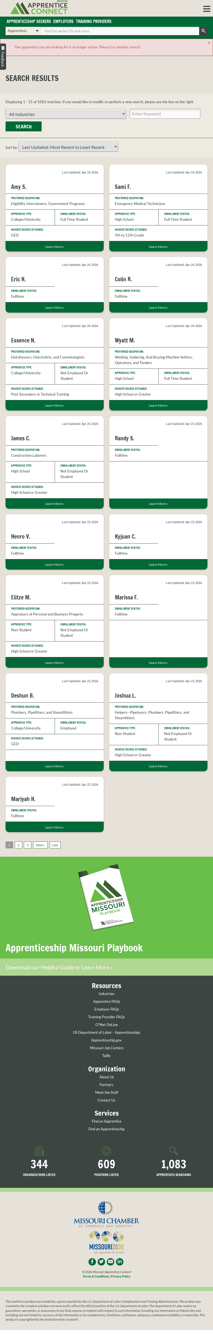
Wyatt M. (125, 340)
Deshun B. (22, 696)
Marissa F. (126, 597)
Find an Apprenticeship (106, 1139)
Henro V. (21, 537)
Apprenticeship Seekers (29, 21)
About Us (106, 1087)
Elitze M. (21, 597)
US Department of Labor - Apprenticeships (106, 1042)
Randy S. (125, 438)
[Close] (209, 42)
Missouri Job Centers (106, 1058)
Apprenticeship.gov (106, 1050)
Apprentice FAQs (106, 1011)
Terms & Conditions (96, 1286)
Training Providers (93, 21)
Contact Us (106, 1110)
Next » (40, 845)
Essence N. (23, 340)
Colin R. (123, 279)
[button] (207, 8)
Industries (107, 1004)
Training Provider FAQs (106, 1027)
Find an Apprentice (106, 1131)
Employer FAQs (106, 1019)
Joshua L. (125, 696)
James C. (20, 438)
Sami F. (123, 187)
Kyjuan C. (125, 537)
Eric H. (18, 279)
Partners (106, 1095)
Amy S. (19, 187)
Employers (63, 21)
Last (55, 845)
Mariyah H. (23, 799)
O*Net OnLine (106, 1035)
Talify (106, 1066)
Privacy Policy (120, 1286)
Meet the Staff (106, 1102)
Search (24, 126)
